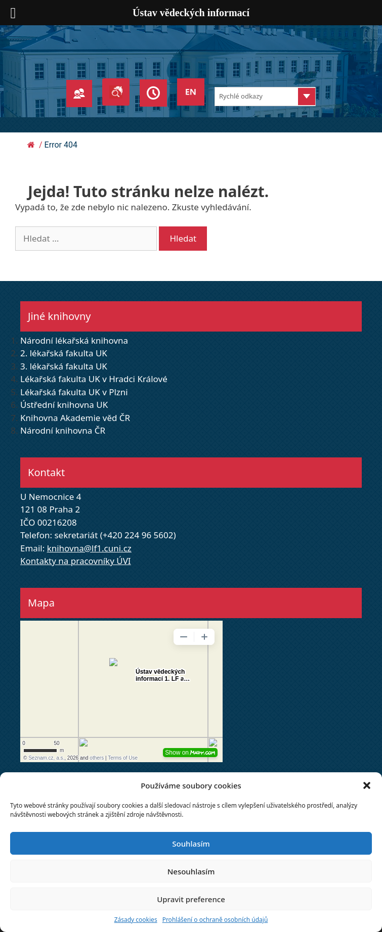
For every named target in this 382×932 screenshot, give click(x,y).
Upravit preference (191, 899)
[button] (367, 785)
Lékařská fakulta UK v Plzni (74, 392)
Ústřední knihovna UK (64, 404)
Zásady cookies (135, 919)
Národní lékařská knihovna (74, 340)
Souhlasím (190, 843)
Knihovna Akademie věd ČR (75, 418)
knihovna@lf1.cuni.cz (89, 548)
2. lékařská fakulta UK (63, 353)
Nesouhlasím (191, 871)
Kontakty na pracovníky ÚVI (75, 561)
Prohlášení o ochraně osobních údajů (215, 919)
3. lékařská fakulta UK (63, 366)
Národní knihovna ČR (62, 430)
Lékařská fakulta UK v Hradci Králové (93, 379)
